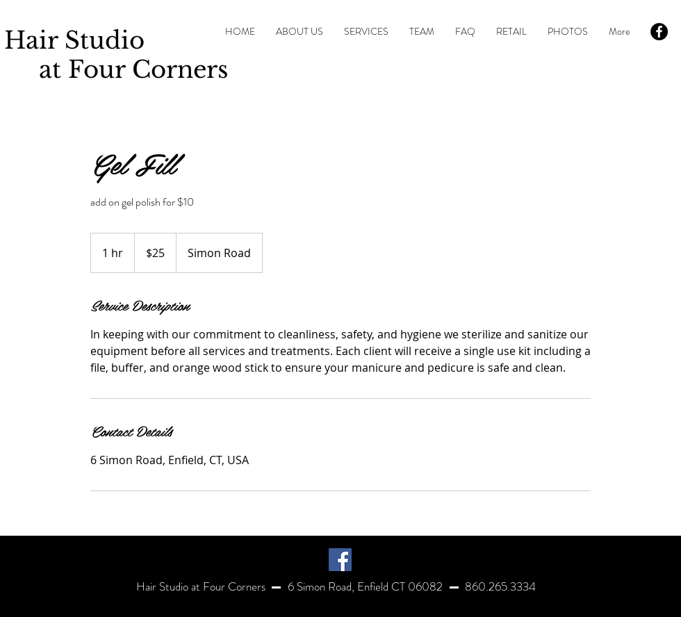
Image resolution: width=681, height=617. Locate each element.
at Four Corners (116, 69)
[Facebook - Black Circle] (659, 31)
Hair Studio (74, 40)
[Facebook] (340, 559)
